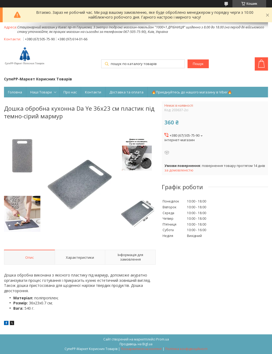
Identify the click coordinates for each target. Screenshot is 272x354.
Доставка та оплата (126, 92)
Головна (15, 92)
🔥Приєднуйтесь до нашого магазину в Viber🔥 (192, 92)
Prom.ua (162, 339)
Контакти (93, 92)
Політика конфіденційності (186, 349)
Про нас (70, 92)
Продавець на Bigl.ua (136, 344)
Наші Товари (41, 92)
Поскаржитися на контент (141, 349)
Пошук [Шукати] (198, 64)
